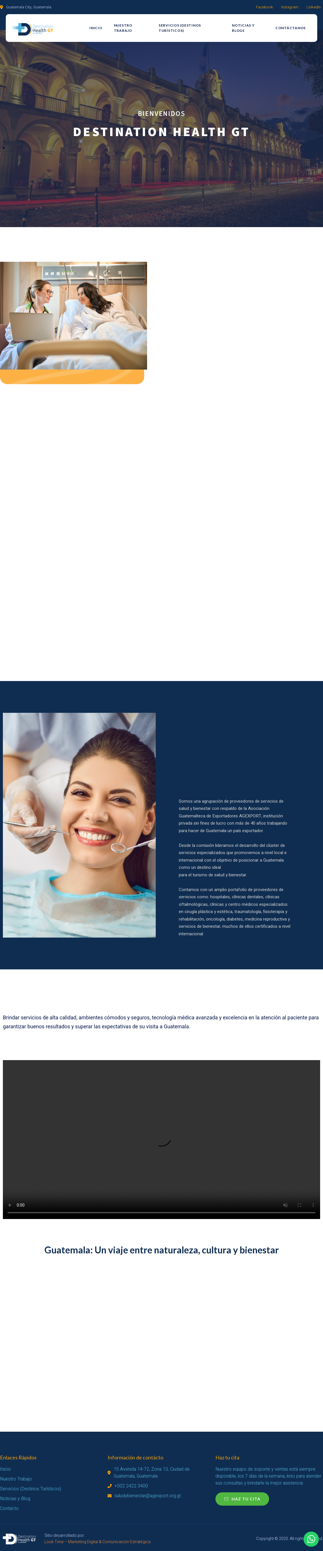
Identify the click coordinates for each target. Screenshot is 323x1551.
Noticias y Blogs (243, 28)
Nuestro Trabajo (123, 28)
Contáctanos (290, 28)
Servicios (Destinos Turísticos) (180, 28)
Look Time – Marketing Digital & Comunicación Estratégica (97, 1542)
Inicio (95, 28)
